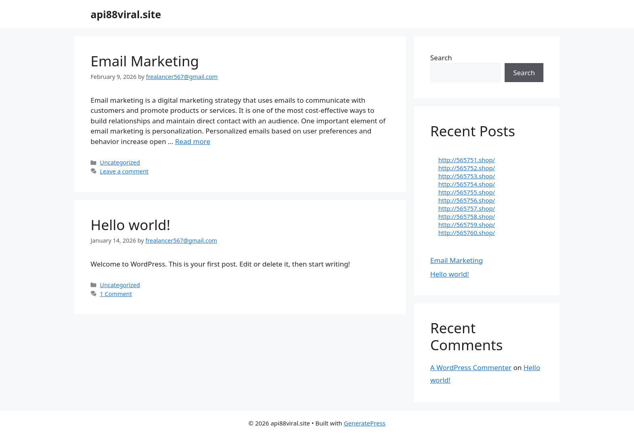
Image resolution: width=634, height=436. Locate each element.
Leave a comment (124, 171)
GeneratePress (364, 423)
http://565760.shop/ (466, 233)
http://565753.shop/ (466, 176)
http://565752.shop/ (466, 168)
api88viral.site (126, 14)
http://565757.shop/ (466, 208)
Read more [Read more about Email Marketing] (192, 141)
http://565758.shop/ (466, 216)
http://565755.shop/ (466, 192)
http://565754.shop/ (466, 184)
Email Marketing (145, 60)
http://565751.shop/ (466, 160)
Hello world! (130, 224)
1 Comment (116, 294)
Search (441, 57)
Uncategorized (120, 162)
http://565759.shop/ (466, 224)
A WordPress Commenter (470, 367)
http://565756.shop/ (466, 200)
